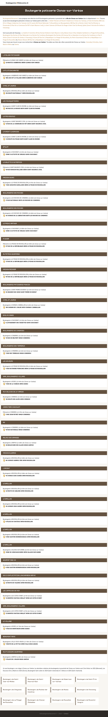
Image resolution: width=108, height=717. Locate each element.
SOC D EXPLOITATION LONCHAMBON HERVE (19, 575)
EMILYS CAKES (8, 315)
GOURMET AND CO (9, 560)
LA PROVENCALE (9, 116)
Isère (97, 18)
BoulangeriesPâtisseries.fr (17, 3)
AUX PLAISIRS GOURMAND (13, 652)
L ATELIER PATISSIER (11, 55)
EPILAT (5, 147)
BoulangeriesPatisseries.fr (11, 18)
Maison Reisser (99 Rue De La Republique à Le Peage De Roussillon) (38, 40)
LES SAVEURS (8, 361)
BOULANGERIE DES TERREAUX (14, 346)
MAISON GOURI (8, 177)
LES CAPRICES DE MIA (11, 591)
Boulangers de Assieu (60, 689)
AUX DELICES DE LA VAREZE (13, 392)
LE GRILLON (7, 483)
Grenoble (89, 42)
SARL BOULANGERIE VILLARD (14, 376)
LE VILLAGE (7, 621)
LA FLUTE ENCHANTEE (11, 70)
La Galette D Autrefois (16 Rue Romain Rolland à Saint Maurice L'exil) (43, 33)
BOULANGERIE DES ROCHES (13, 193)
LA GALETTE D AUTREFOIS (12, 162)
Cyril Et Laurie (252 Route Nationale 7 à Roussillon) (42, 23)
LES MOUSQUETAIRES (11, 101)
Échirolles (95, 42)
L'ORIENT (6, 468)
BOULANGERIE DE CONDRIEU (13, 330)
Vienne (16, 44)
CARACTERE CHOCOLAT (11, 407)
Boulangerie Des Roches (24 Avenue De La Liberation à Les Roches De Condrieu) (70, 35)
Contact (66, 713)
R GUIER (6, 239)
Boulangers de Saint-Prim (87, 679)
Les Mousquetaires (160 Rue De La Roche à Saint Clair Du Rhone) (78, 23)
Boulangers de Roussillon (61, 700)
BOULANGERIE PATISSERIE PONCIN (16, 285)
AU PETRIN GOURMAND (11, 254)
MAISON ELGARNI (9, 453)
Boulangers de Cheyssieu (12, 689)
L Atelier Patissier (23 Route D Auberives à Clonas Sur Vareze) (67, 21)
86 (4, 422)
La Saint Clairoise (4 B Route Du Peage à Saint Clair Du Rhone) (63, 25)
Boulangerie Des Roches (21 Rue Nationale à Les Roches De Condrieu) (24, 35)
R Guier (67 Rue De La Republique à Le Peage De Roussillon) (51, 37)
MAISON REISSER (9, 269)
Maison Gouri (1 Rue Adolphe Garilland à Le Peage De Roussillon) (84, 33)
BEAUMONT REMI (9, 636)
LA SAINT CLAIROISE (11, 132)
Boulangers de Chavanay (86, 689)
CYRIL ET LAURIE (9, 86)
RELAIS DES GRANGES (11, 438)
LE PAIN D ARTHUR (10, 223)
